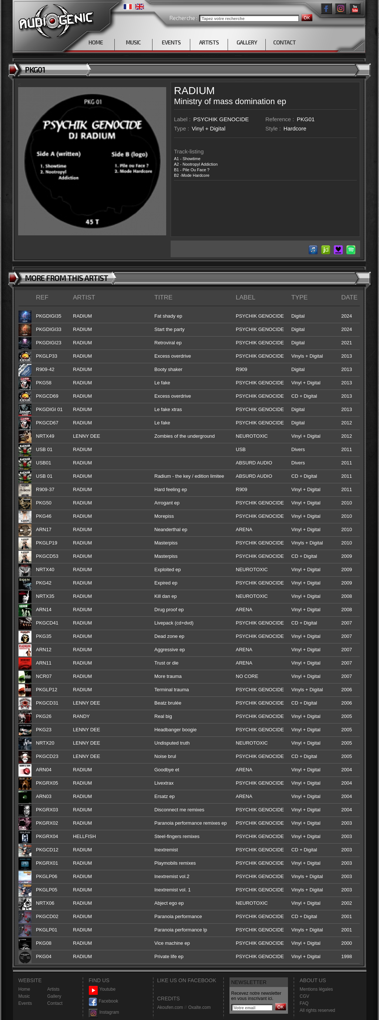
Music (24, 996)
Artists (53, 989)
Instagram (104, 1012)
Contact (55, 1003)
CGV (304, 996)
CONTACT (284, 42)
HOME (95, 42)
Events (25, 1003)
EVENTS (171, 42)
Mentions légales (316, 989)
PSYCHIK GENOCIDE (221, 119)
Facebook (103, 1001)
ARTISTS (209, 42)
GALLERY (247, 42)
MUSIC (133, 42)
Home (24, 989)
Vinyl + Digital (208, 128)
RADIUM (194, 90)
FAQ (304, 1003)
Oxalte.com (199, 1007)
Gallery (54, 996)
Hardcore (295, 128)
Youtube (102, 989)
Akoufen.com (170, 1007)
